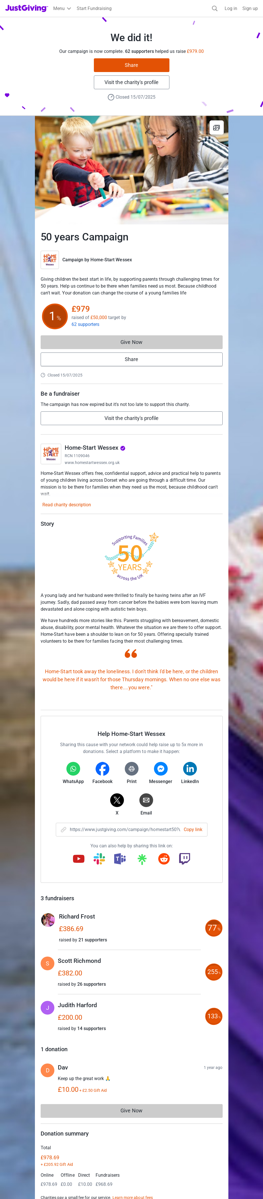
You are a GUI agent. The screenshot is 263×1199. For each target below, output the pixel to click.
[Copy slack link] (99, 859)
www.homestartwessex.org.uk (92, 462)
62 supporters (86, 324)
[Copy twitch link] (184, 859)
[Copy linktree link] (142, 861)
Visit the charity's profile (131, 82)
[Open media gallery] (131, 170)
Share (131, 65)
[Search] (215, 8)
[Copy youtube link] (78, 859)
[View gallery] (216, 127)
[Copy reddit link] (164, 859)
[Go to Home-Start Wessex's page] (51, 454)
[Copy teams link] (120, 859)
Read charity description (66, 504)
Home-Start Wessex (111, 259)
